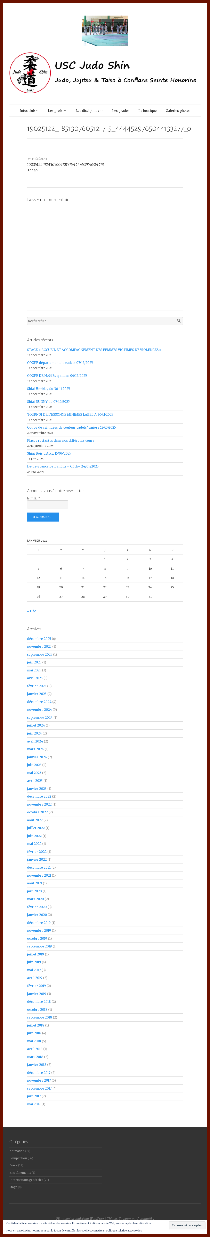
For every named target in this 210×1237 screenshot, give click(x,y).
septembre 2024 (40, 718)
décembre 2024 (39, 702)
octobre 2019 (37, 938)
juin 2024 (34, 733)
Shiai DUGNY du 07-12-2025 (48, 402)
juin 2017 (34, 1096)
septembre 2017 (39, 1088)
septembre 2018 (39, 1017)
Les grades (120, 111)
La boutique (147, 111)
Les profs (55, 111)
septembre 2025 (39, 654)
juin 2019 (34, 962)
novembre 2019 (39, 931)
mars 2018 (35, 1057)
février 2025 (36, 686)
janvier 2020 (37, 915)
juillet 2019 (35, 954)
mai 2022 (34, 844)
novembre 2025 (39, 646)
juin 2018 (34, 1033)
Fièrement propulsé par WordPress (80, 1219)
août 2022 (35, 820)
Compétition (18, 1158)
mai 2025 (34, 670)
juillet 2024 (36, 725)
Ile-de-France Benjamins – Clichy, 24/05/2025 (63, 466)
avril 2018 (34, 1049)
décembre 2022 (39, 796)
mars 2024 (35, 749)
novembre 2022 (39, 804)
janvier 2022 (37, 859)
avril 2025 (35, 678)
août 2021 (34, 883)
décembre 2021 (39, 867)
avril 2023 (35, 781)
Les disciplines (87, 111)
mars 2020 (35, 899)
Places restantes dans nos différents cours (60, 441)
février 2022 (37, 852)
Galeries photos (178, 111)
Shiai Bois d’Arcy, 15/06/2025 (49, 453)
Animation (17, 1151)
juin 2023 (34, 765)
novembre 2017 (39, 1080)
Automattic (145, 1219)
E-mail (33, 498)
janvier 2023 (37, 789)
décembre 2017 (38, 1073)
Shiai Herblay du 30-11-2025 (48, 389)
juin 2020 (34, 891)
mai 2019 (34, 970)
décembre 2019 (39, 923)
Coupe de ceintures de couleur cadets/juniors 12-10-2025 (71, 427)
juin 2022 (34, 836)
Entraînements (20, 1173)
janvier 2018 (36, 1065)
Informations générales (26, 1180)
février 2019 (36, 986)
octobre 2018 (37, 1010)
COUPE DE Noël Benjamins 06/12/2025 (57, 376)
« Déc (31, 611)
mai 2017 (34, 1104)
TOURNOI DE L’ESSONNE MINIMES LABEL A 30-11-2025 (70, 414)
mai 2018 (34, 1041)
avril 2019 (34, 978)
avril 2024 (35, 741)
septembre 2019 (39, 946)
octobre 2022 (37, 812)
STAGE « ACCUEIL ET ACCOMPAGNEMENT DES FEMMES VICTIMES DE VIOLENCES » (94, 350)
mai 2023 (34, 773)
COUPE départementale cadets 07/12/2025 (60, 363)
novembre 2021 (39, 875)
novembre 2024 (39, 710)
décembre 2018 (39, 1002)
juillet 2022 (36, 828)
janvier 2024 (37, 757)
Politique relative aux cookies (124, 1230)
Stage (13, 1187)
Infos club (27, 111)
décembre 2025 (39, 639)
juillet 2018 (35, 1025)
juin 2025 (34, 662)
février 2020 (37, 907)
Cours (13, 1165)
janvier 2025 (37, 694)
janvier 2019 (36, 994)
